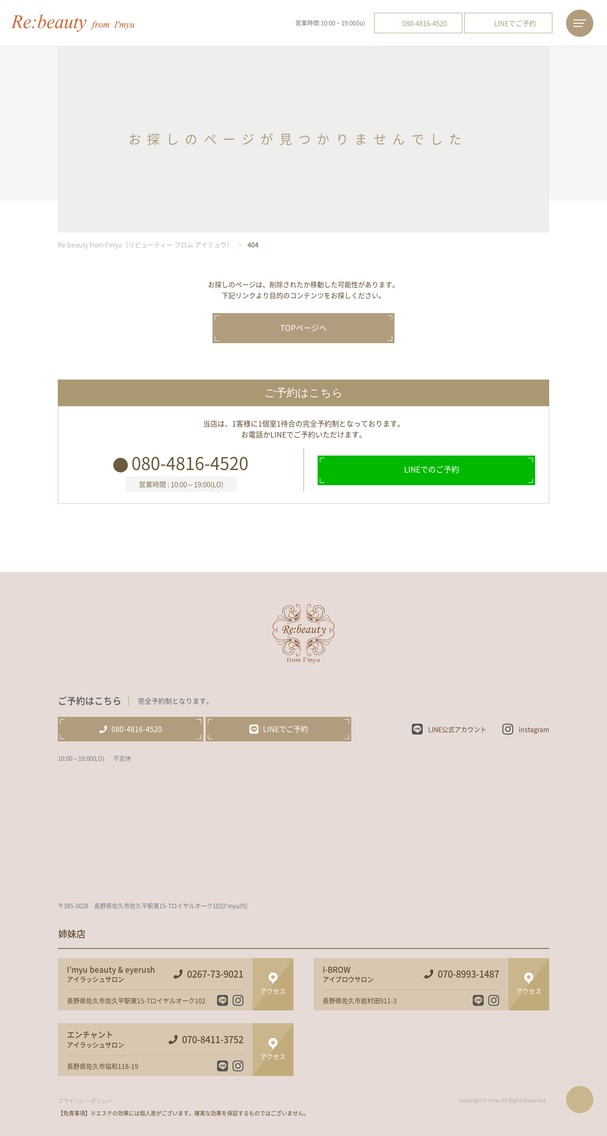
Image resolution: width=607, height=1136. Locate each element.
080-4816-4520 (190, 462)
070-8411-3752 (212, 1039)
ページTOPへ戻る (579, 1099)
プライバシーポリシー (85, 1101)
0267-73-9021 (215, 974)
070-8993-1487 (468, 974)
